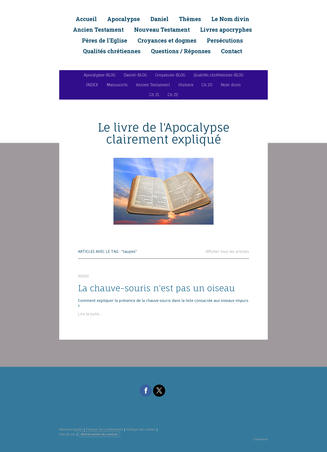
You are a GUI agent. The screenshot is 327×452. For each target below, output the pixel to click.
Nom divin (231, 84)
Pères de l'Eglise (104, 40)
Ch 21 (154, 94)
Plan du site (67, 434)
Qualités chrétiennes (112, 51)
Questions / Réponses (181, 51)
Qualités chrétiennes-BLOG (218, 75)
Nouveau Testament (162, 29)
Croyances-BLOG (170, 75)
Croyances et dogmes (167, 40)
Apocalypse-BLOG (99, 75)
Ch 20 (207, 84)
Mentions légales (71, 429)
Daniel (159, 19)
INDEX (92, 84)
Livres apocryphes (226, 29)
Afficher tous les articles (227, 251)
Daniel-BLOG (135, 75)
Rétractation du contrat (99, 434)
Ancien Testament (98, 29)
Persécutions (225, 40)
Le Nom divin (230, 19)
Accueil (86, 19)
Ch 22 (173, 94)
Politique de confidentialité (104, 429)
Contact (231, 51)
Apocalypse (123, 19)
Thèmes (190, 19)
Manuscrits (117, 84)
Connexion (260, 439)
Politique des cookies (140, 429)
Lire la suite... (90, 313)
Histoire (185, 84)
